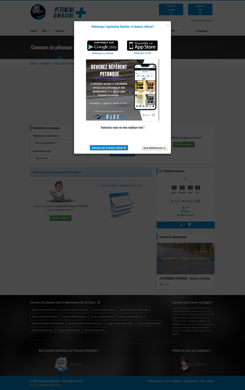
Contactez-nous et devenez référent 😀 (109, 147)
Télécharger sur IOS (142, 53)
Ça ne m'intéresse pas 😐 (155, 147)
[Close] (168, 25)
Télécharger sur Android (102, 53)
